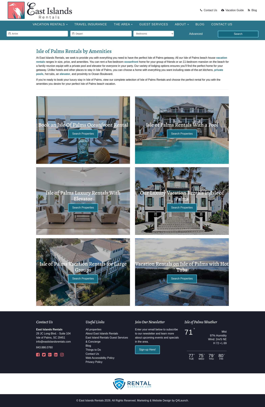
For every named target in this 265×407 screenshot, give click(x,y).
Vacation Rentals (50, 24)
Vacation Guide (232, 10)
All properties (93, 329)
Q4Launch (181, 400)
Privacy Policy (94, 362)
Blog (252, 10)
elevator (65, 74)
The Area (123, 24)
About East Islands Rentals (102, 333)
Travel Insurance (90, 24)
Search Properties (83, 133)
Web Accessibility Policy (100, 357)
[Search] (238, 34)
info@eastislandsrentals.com (53, 341)
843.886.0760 (44, 347)
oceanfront (131, 61)
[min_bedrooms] (153, 34)
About (182, 24)
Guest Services (153, 24)
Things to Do (93, 349)
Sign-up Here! (147, 349)
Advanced (196, 34)
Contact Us (208, 10)
